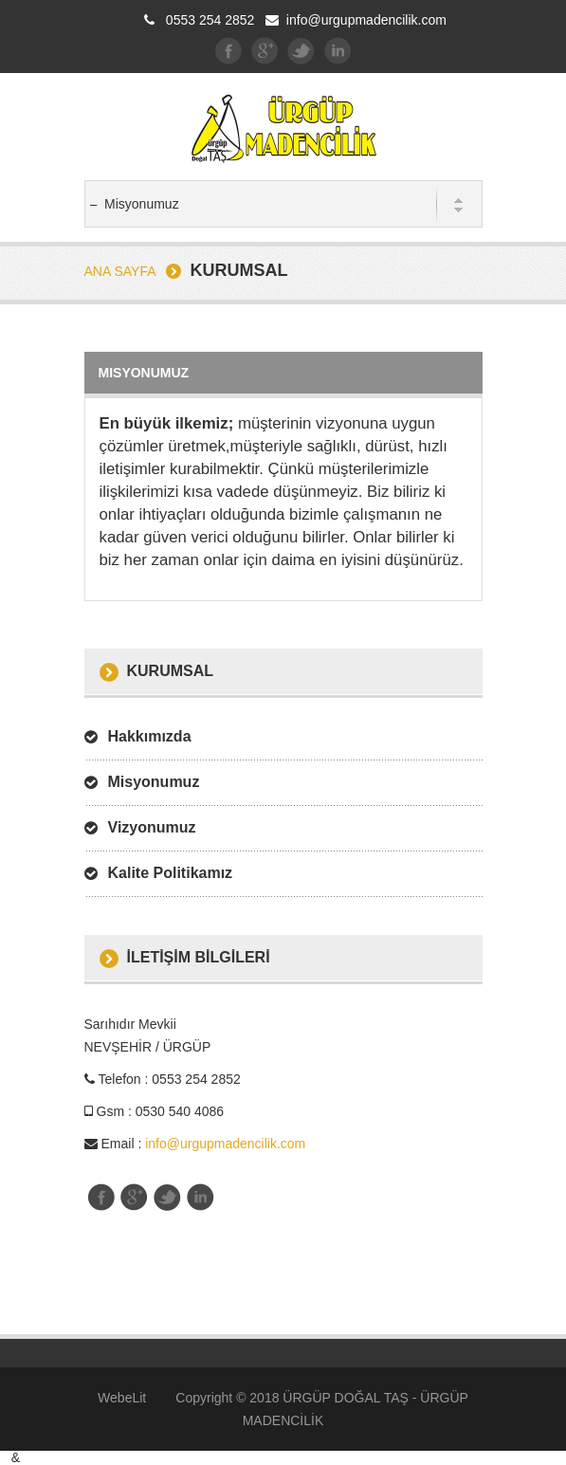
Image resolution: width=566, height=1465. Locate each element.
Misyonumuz (154, 782)
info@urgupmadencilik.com (366, 19)
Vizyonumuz (152, 827)
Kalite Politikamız (170, 873)
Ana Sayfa (120, 271)
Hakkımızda (150, 736)
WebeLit (122, 1397)
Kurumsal (170, 671)
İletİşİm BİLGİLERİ (198, 957)
